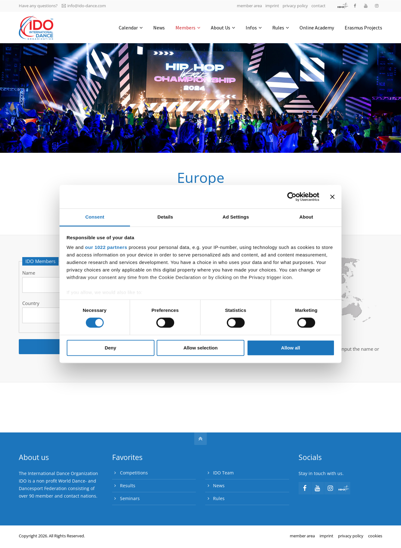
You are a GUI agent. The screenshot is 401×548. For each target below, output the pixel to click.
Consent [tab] (94, 217)
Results (127, 486)
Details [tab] (165, 217)
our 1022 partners (106, 247)
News (219, 486)
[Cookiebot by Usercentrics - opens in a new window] (291, 196)
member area (249, 5)
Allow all (290, 347)
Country (30, 303)
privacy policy (295, 5)
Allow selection (200, 347)
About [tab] (306, 217)
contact (318, 5)
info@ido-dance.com (84, 5)
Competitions (134, 473)
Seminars (130, 498)
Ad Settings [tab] (235, 217)
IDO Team (223, 473)
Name (28, 273)
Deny (110, 347)
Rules (219, 498)
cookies (375, 536)
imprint (272, 5)
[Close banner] (332, 196)
